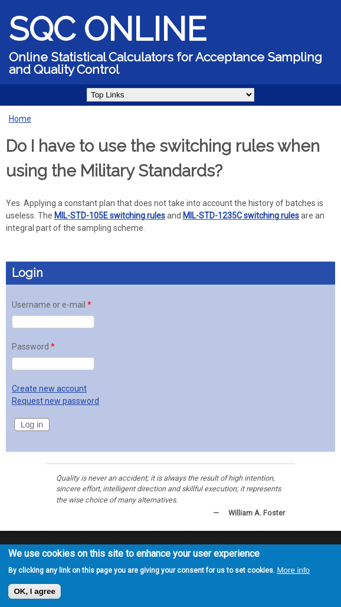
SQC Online (107, 28)
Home (20, 118)
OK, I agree (34, 591)
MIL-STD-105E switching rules (109, 215)
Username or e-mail (51, 304)
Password (33, 346)
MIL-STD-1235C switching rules (241, 215)
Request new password (55, 401)
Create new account (49, 388)
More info (293, 570)
